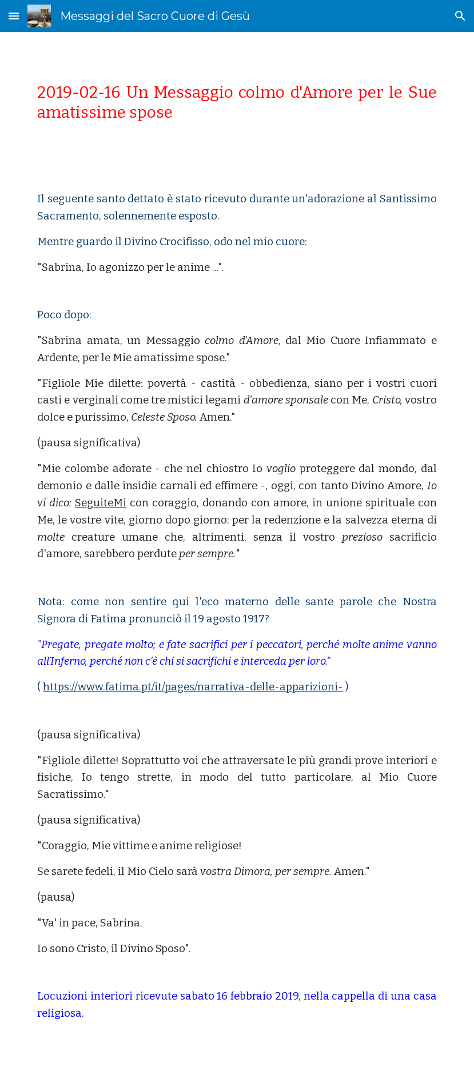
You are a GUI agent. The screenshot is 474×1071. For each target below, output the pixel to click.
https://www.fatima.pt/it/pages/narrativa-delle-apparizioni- (193, 687)
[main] (237, 102)
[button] (13, 15)
